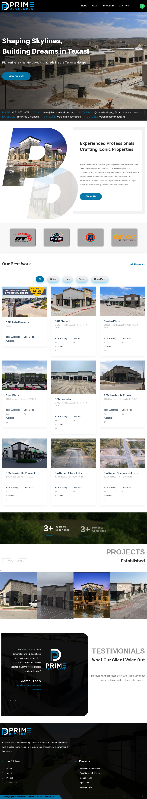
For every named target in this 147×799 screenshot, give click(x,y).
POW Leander (86, 787)
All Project (137, 264)
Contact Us (11, 783)
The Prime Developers (28, 117)
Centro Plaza (86, 778)
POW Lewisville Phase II (91, 773)
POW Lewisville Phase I (90, 768)
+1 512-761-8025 (21, 112)
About (95, 5)
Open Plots (100, 279)
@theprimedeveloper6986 (111, 117)
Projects (109, 5)
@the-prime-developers (69, 117)
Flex (67, 279)
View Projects (16, 76)
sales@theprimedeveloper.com (58, 112)
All (40, 279)
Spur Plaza (85, 783)
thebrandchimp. (28, 797)
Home (84, 5)
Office (82, 279)
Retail (53, 279)
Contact (124, 5)
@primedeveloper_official (107, 112)
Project (9, 778)
